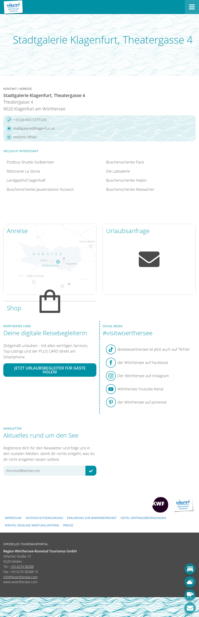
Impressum (13, 518)
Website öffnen (22, 137)
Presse (68, 525)
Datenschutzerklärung (44, 518)
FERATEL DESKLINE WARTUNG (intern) (32, 525)
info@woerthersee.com (20, 577)
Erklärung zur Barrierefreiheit (92, 518)
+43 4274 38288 (22, 566)
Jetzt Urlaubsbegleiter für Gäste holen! (50, 370)
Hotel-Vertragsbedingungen (143, 518)
